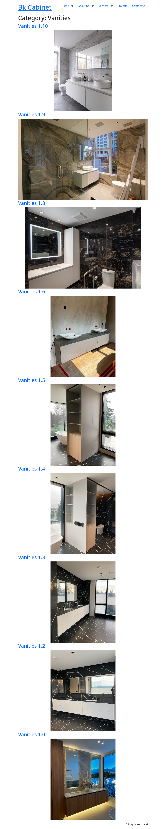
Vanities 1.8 (31, 203)
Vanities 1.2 (31, 645)
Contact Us (138, 6)
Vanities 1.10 (33, 25)
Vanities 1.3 (31, 557)
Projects (122, 6)
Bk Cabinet (35, 7)
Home (65, 6)
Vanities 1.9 (31, 114)
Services (103, 6)
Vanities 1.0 (31, 734)
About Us (83, 6)
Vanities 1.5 (31, 380)
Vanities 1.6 (31, 291)
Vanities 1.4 (31, 468)
